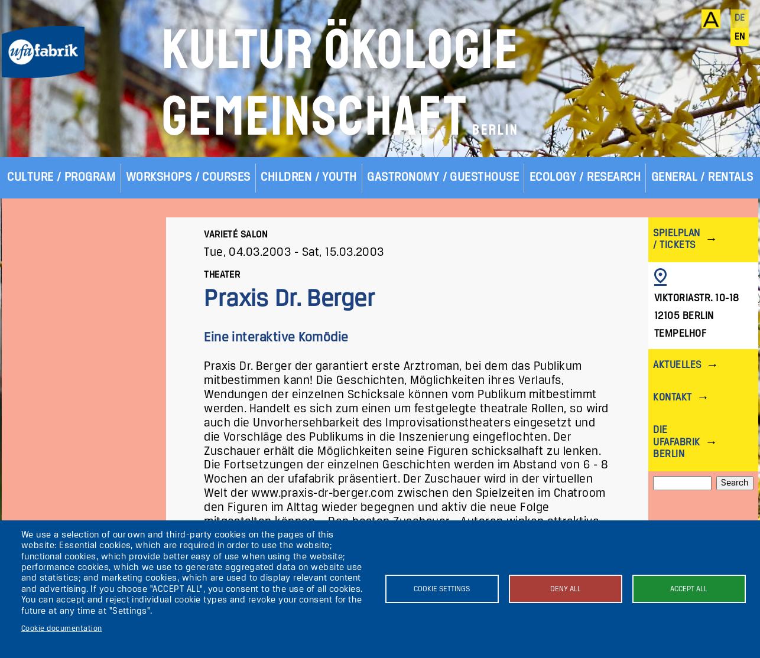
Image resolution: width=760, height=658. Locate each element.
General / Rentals (702, 177)
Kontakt (672, 398)
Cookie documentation (61, 629)
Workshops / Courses (188, 177)
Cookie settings (442, 589)
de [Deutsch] (740, 18)
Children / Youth (309, 177)
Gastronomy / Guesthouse (443, 177)
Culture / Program (61, 177)
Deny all (565, 589)
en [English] (740, 37)
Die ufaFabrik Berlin (676, 442)
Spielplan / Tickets (676, 239)
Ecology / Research (585, 177)
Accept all (688, 589)
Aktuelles (677, 365)
